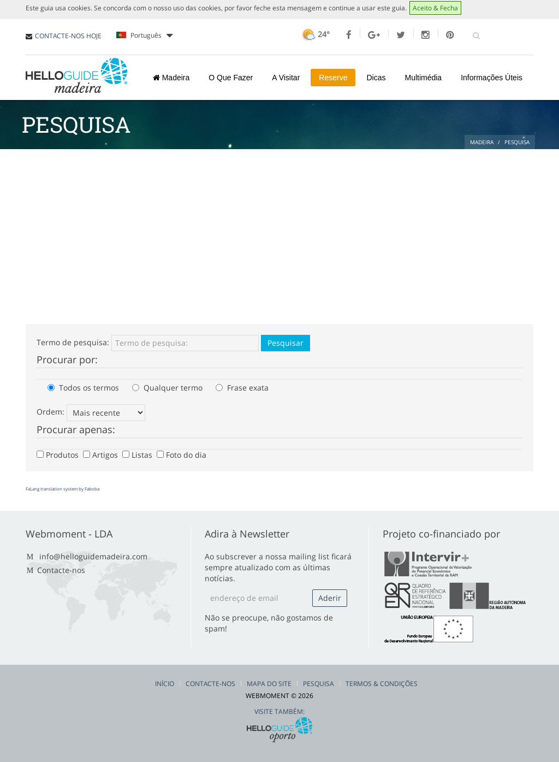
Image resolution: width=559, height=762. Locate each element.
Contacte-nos (61, 570)
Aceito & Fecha (435, 8)
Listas (138, 455)
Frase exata (242, 387)
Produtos (59, 455)
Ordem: (50, 411)
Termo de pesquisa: (73, 342)
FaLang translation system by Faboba (62, 489)
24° (315, 34)
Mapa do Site (269, 683)
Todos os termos (83, 387)
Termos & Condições (382, 683)
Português (144, 35)
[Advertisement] (279, 231)
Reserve (333, 77)
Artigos (101, 455)
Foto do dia (183, 455)
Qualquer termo (167, 387)
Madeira (171, 77)
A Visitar (286, 77)
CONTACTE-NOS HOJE (68, 35)
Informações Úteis (491, 77)
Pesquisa (318, 683)
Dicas (375, 77)
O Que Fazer (231, 77)
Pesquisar (285, 343)
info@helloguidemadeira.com (93, 556)
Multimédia (423, 77)
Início (164, 683)
